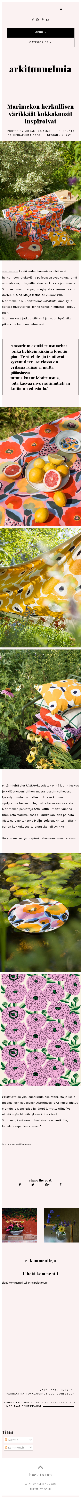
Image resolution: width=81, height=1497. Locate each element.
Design (52, 135)
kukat (66, 135)
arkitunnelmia (40, 69)
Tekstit (11, 1440)
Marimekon (10, 271)
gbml (47, 1489)
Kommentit (14, 1447)
